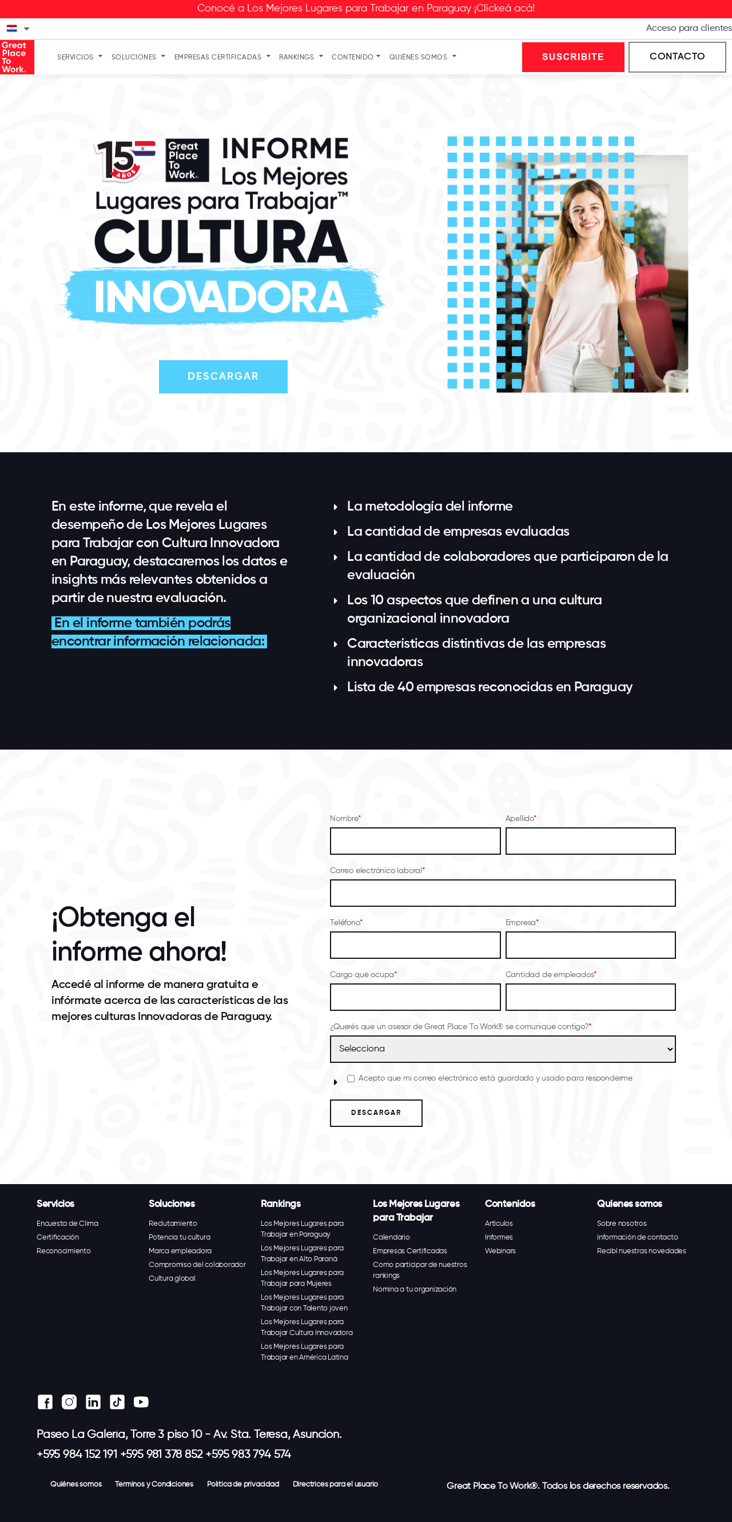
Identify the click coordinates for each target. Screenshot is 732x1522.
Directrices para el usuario (336, 1484)
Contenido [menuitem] (353, 57)
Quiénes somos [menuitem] (418, 57)
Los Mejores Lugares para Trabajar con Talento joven (304, 1303)
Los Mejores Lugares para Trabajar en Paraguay (302, 1229)
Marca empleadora (180, 1251)
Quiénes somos (75, 1484)
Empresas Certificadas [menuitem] (218, 57)
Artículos (499, 1224)
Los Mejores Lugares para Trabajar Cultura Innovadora (306, 1327)
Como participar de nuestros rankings (420, 1270)
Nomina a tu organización (414, 1289)
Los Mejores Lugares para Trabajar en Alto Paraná (302, 1254)
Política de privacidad (243, 1484)
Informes (499, 1237)
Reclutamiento (173, 1224)
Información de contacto (637, 1237)
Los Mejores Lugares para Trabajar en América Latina (304, 1352)
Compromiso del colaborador (197, 1265)
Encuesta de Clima (67, 1224)
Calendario (391, 1237)
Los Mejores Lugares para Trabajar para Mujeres (302, 1278)
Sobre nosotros (622, 1224)
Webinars (500, 1251)
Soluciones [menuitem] (134, 57)
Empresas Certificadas (410, 1251)
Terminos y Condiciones (154, 1484)
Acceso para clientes (689, 28)
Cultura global (172, 1278)
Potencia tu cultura (179, 1237)
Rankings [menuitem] (296, 57)
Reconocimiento (64, 1251)
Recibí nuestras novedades (641, 1251)
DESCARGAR (223, 377)
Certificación (58, 1237)
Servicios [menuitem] (75, 57)
